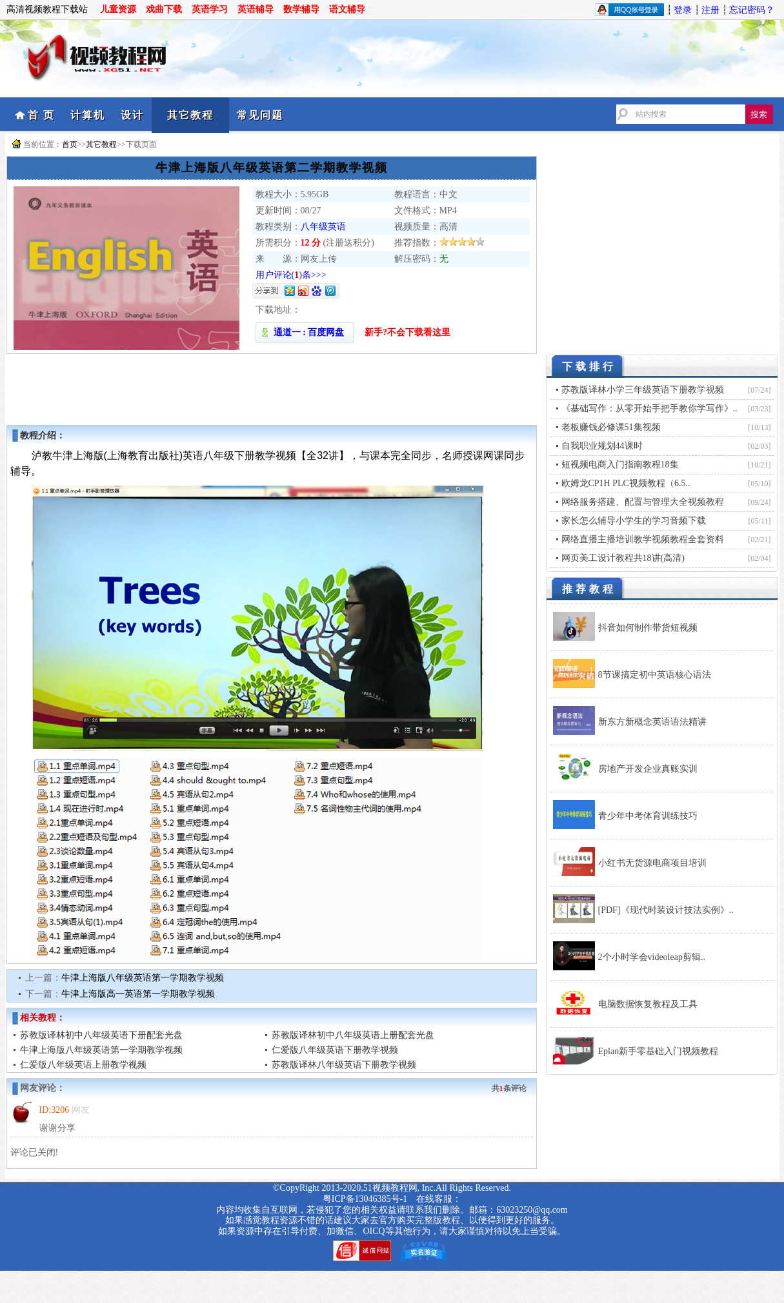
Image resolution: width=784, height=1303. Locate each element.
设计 (132, 115)
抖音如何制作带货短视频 (648, 627)
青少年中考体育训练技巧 (648, 816)
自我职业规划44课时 (602, 446)
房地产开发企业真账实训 (648, 769)
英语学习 (210, 9)
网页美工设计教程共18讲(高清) (623, 558)
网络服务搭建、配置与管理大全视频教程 (642, 502)
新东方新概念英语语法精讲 (652, 722)
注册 (710, 10)
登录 (683, 10)
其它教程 (190, 115)
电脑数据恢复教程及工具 (648, 1004)
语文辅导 (347, 9)
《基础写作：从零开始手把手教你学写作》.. (649, 408)
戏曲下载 (164, 9)
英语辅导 (255, 9)
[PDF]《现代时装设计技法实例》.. (666, 910)
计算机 (87, 115)
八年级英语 (323, 226)
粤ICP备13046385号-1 (365, 1199)
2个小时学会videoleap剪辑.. (651, 957)
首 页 (41, 115)
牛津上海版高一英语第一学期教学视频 (138, 994)
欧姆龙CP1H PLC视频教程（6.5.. (625, 483)
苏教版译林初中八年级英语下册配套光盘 (101, 1035)
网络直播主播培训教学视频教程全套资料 (642, 539)
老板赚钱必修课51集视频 (611, 427)
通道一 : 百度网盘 (305, 332)
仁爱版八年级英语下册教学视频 (335, 1050)
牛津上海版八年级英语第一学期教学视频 (142, 978)
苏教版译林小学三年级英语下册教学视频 (642, 390)
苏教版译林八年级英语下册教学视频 (344, 1065)
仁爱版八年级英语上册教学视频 (83, 1065)
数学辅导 (301, 9)
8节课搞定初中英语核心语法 (654, 675)
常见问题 (260, 115)
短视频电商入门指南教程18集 (620, 464)
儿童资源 (118, 9)
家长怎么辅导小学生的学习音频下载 (633, 520)
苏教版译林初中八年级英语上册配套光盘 (353, 1035)
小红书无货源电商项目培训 (652, 863)
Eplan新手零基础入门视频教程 (658, 1051)
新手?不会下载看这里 (407, 332)
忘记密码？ (751, 10)
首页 (69, 144)
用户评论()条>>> (291, 275)
